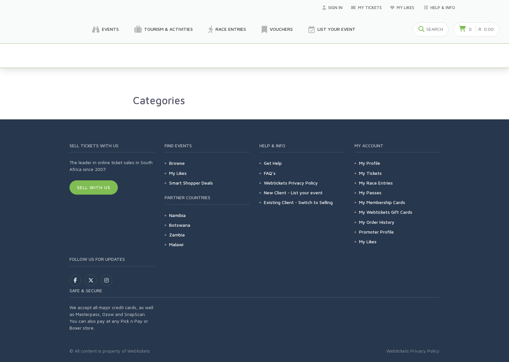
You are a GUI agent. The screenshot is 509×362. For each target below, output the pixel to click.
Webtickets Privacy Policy (291, 183)
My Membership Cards (382, 202)
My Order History (376, 222)
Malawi (176, 244)
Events (105, 29)
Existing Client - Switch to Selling (298, 202)
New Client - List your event (293, 192)
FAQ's (270, 173)
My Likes (403, 7)
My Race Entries (376, 183)
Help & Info (439, 7)
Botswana (179, 225)
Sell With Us (93, 187)
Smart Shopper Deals (191, 183)
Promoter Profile (376, 232)
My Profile (369, 163)
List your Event (331, 29)
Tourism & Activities (163, 29)
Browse (177, 163)
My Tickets (366, 7)
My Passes (370, 192)
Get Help (273, 163)
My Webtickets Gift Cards (385, 212)
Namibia (177, 215)
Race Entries (227, 29)
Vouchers (277, 29)
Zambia (177, 234)
